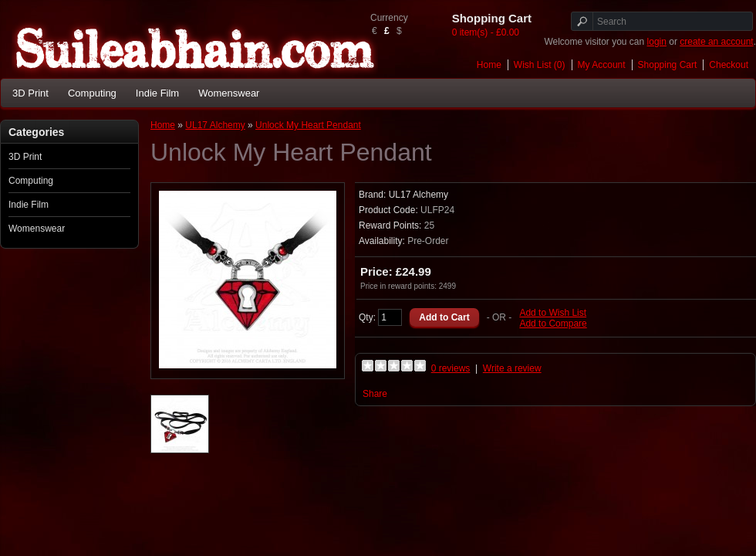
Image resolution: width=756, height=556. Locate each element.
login (657, 41)
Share (375, 393)
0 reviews (451, 368)
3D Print (30, 93)
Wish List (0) (539, 64)
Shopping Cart (667, 64)
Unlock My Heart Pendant (308, 125)
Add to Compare (552, 323)
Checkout (728, 64)
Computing (92, 93)
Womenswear (228, 93)
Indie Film (157, 93)
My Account (602, 64)
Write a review (512, 368)
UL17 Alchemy (215, 125)
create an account (716, 41)
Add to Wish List (552, 312)
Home (489, 64)
